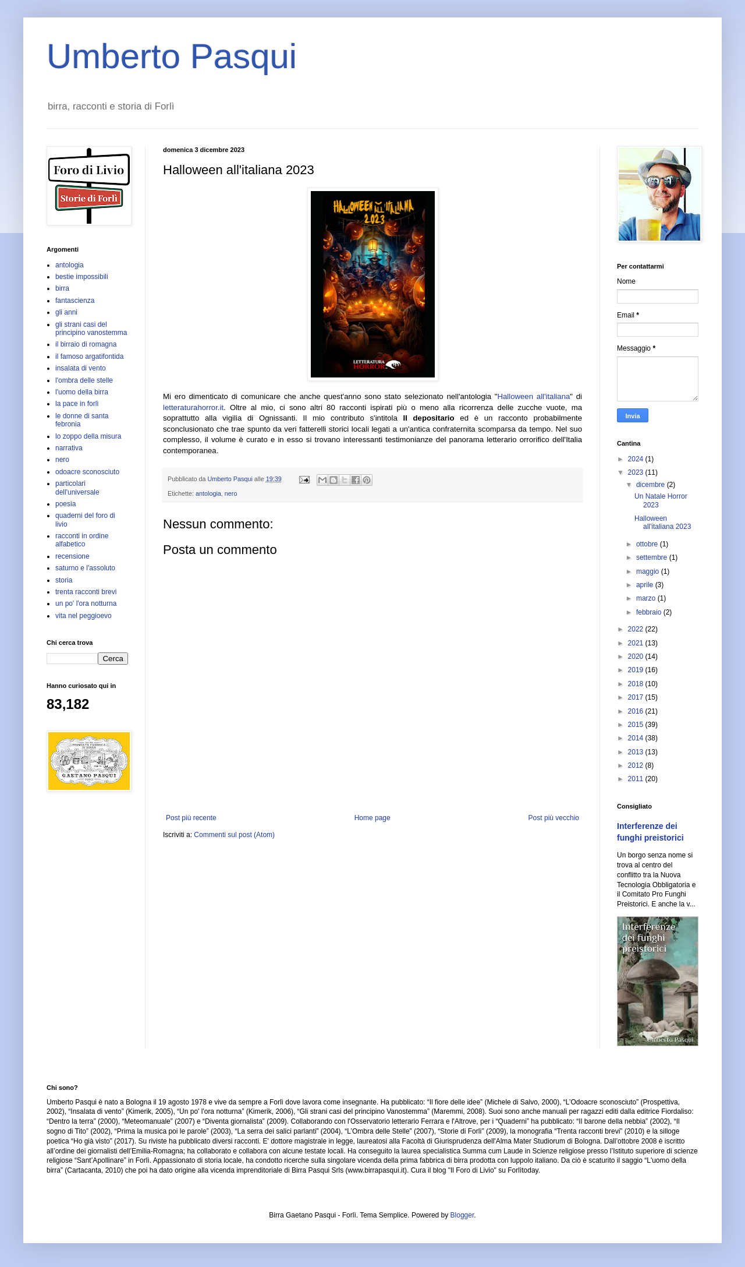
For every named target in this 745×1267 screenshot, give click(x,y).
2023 (636, 472)
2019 (636, 670)
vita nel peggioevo (83, 616)
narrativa (69, 448)
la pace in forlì (77, 404)
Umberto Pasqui (172, 56)
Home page (372, 818)
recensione (72, 556)
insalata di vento (80, 368)
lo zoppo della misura (88, 436)
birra (62, 288)
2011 (636, 779)
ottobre (648, 544)
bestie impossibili (81, 277)
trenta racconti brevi (85, 592)
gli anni (66, 312)
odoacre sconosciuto (87, 472)
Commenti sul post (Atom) (234, 835)
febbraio (650, 612)
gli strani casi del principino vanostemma (91, 328)
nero (231, 493)
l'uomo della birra (81, 392)
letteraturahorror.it (193, 407)
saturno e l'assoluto (85, 568)
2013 (636, 752)
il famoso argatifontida (89, 356)
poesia (65, 504)
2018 (636, 684)
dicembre (651, 485)
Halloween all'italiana (533, 396)
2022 (636, 629)
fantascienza (74, 301)
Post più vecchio (553, 818)
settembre (652, 557)
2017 (636, 697)
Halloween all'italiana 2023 (662, 522)
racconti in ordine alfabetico (81, 540)
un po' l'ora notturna (85, 603)
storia (63, 580)
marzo (647, 598)
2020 (636, 656)
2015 (636, 725)
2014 (636, 738)
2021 (636, 643)
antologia (208, 493)
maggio (648, 571)
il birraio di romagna (85, 344)
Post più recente (191, 818)
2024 (636, 459)
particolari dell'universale (77, 487)
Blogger (462, 1215)
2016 (636, 711)
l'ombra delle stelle (84, 380)
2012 (636, 765)
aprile (645, 585)
